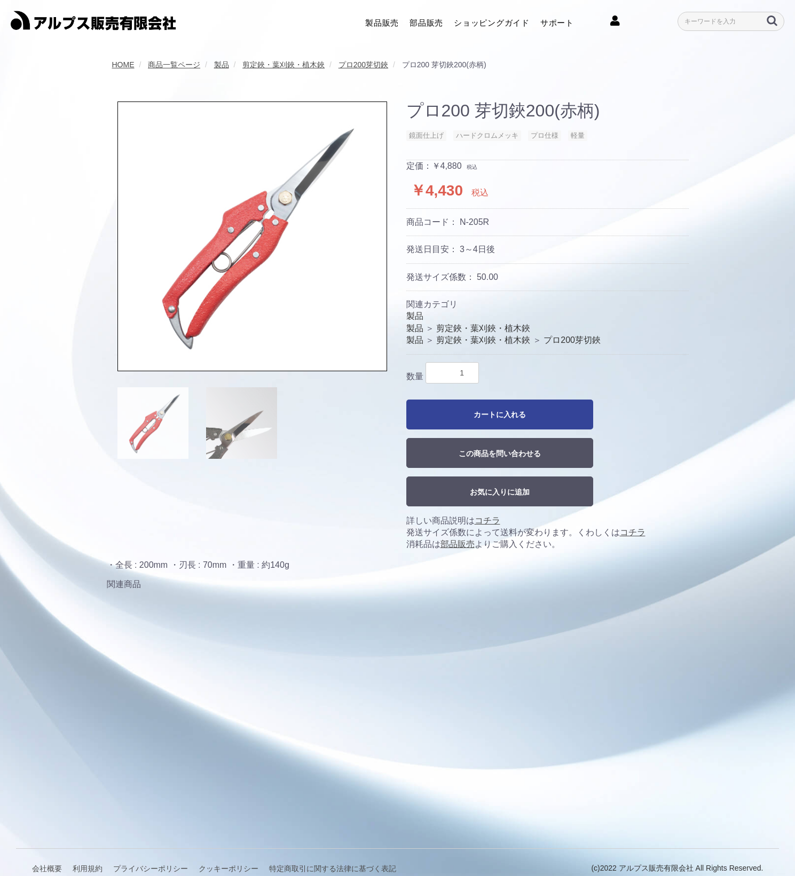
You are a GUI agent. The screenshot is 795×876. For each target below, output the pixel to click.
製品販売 (382, 21)
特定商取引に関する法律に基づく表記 (332, 843)
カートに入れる (500, 414)
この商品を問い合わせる (500, 453)
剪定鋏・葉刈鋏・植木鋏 (483, 328)
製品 (414, 315)
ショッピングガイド (492, 21)
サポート (557, 21)
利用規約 (88, 843)
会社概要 (47, 843)
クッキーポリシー (228, 843)
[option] (252, 236)
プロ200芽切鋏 (572, 340)
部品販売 (426, 21)
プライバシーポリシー (150, 843)
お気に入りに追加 (500, 492)
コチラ (487, 520)
